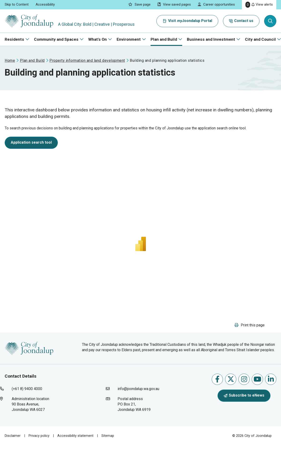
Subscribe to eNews (244, 395)
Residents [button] (14, 39)
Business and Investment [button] (211, 39)
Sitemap (107, 436)
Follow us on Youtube (257, 379)
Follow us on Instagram (244, 379)
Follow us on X (230, 379)
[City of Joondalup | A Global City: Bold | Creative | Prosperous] (29, 21)
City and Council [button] (260, 39)
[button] (250, 325)
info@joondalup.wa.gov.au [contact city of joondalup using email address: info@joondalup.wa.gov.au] (138, 389)
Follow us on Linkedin (271, 379)
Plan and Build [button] (164, 39)
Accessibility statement (75, 436)
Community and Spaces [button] (56, 39)
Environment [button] (129, 39)
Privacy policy (39, 436)
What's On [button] (97, 39)
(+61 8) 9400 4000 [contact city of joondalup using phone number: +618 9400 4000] (27, 389)
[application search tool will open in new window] (31, 143)
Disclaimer (13, 436)
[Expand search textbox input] (270, 21)
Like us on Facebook (217, 379)
